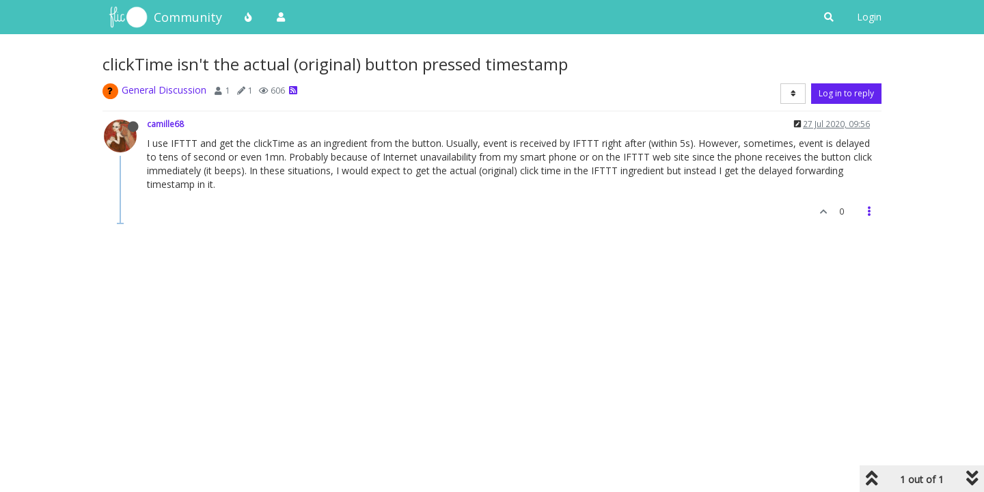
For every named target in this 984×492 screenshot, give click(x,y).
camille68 (165, 123)
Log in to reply (846, 93)
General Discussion (164, 89)
